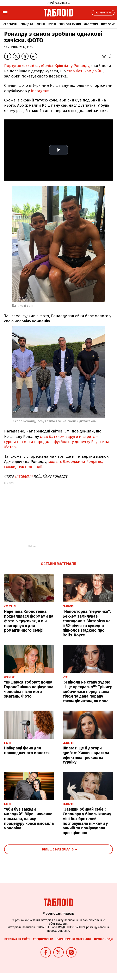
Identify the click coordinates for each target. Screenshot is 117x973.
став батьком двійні (85, 71)
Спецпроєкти (43, 939)
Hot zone (108, 24)
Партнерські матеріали (73, 939)
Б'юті (52, 24)
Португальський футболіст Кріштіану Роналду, (47, 65)
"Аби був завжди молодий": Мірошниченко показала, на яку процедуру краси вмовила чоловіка (29, 818)
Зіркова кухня (70, 24)
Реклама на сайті (17, 939)
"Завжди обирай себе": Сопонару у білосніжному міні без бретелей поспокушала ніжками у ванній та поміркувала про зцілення (87, 821)
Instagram (40, 90)
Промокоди (103, 939)
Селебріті (10, 24)
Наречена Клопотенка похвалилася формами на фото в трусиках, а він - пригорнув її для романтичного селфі (28, 621)
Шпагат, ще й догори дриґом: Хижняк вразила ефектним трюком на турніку (86, 755)
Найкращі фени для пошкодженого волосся (27, 750)
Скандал (26, 24)
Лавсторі (91, 24)
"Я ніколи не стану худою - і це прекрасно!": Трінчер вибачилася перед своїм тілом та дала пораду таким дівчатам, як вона (87, 691)
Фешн (40, 24)
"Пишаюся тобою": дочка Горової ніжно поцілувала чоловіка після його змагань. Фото (28, 689)
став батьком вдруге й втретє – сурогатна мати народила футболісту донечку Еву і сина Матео (56, 441)
